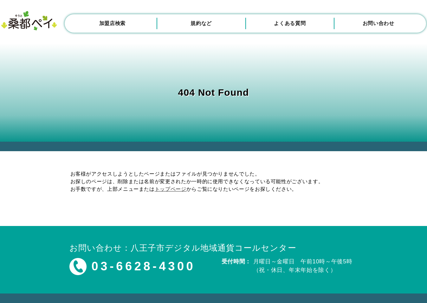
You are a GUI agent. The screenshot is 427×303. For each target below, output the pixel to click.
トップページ (170, 189)
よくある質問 (290, 23)
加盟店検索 (112, 23)
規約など (201, 23)
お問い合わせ (378, 23)
